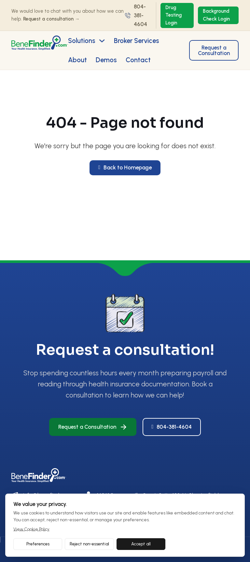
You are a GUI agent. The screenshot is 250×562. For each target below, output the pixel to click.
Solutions (81, 41)
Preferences (37, 543)
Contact (138, 60)
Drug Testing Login (173, 15)
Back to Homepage (125, 167)
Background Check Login (216, 15)
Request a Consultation (214, 50)
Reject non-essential (89, 543)
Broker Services (136, 41)
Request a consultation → (51, 19)
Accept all (141, 543)
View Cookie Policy (31, 529)
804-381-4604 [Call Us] (171, 427)
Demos (106, 60)
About (77, 60)
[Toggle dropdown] (102, 40)
